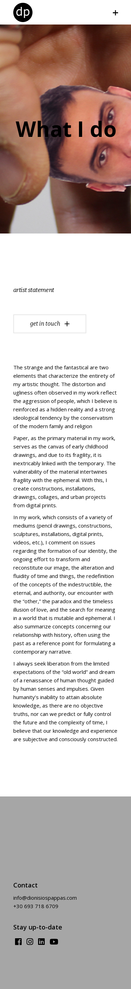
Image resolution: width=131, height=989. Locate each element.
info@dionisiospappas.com (45, 897)
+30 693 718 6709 (35, 906)
